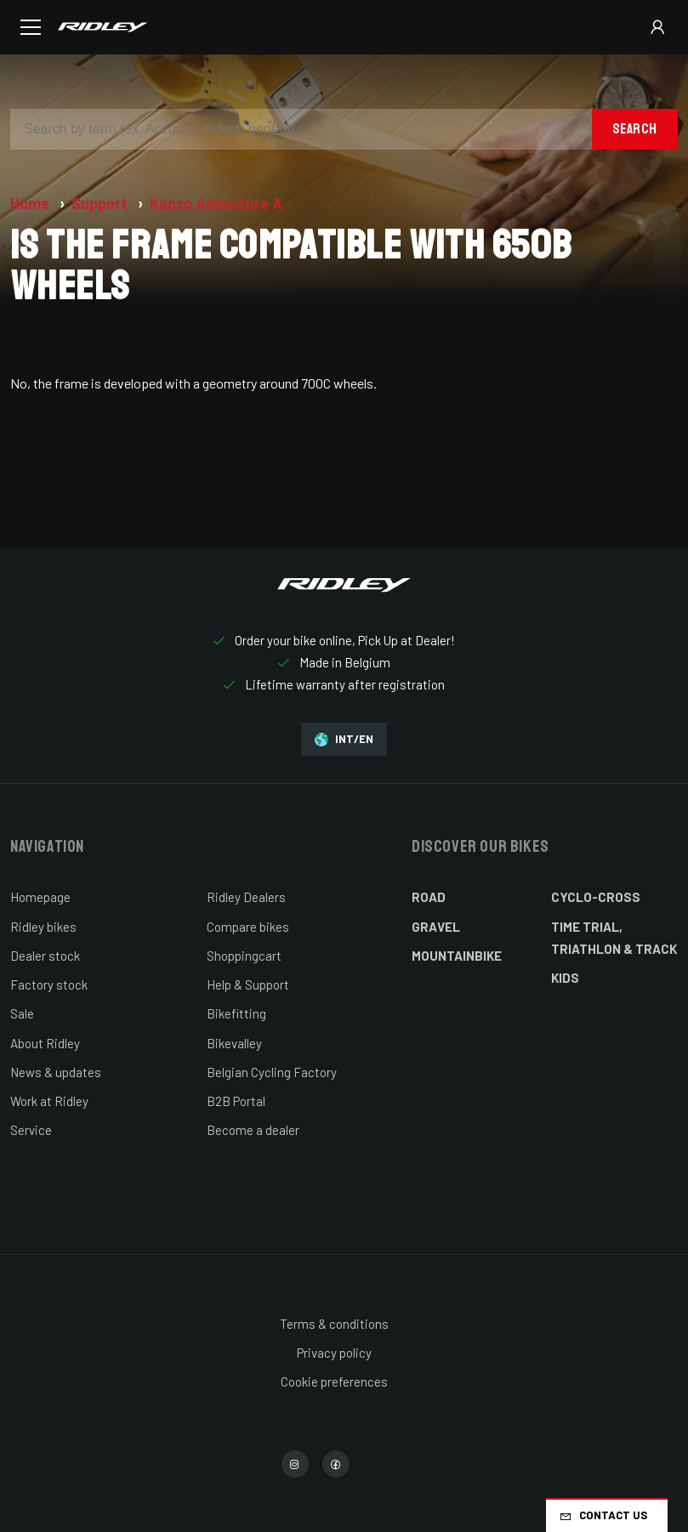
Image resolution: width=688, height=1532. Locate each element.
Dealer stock (45, 955)
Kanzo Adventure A (216, 203)
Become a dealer (253, 1130)
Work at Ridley (49, 1101)
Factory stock (49, 984)
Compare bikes (248, 926)
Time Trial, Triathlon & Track (614, 937)
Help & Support (248, 984)
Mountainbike (457, 955)
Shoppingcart (244, 955)
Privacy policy (334, 1352)
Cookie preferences (334, 1381)
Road (429, 897)
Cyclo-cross (595, 897)
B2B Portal (236, 1101)
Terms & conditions (334, 1323)
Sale (22, 1013)
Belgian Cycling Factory (272, 1072)
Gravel (436, 926)
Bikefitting (236, 1013)
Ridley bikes (43, 926)
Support (101, 203)
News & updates (55, 1072)
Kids (565, 977)
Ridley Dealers (246, 897)
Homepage (40, 897)
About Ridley (45, 1043)
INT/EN (344, 739)
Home (31, 203)
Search (634, 129)
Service (31, 1130)
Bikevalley (234, 1043)
